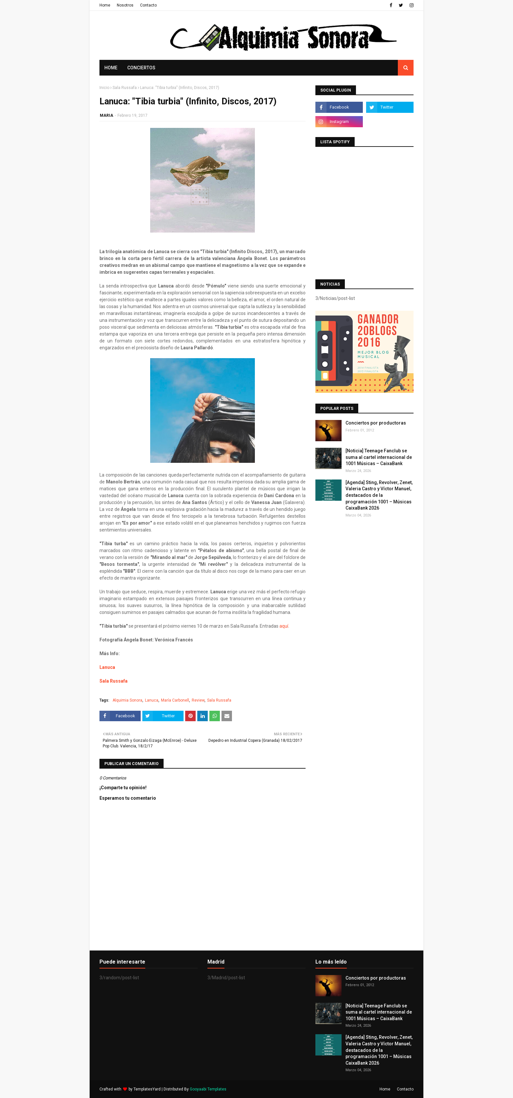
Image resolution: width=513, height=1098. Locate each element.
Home (104, 5)
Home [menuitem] (110, 67)
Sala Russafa (125, 87)
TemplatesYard (147, 1089)
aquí (283, 626)
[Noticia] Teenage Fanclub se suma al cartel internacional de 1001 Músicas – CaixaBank (378, 457)
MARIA (106, 115)
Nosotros (125, 5)
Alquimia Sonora (127, 700)
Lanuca (107, 667)
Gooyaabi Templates (208, 1089)
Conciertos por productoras (375, 423)
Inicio (104, 87)
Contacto (148, 5)
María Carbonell (175, 700)
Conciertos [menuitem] (141, 67)
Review (198, 700)
